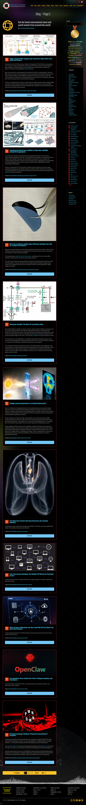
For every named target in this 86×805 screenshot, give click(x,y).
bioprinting (71, 105)
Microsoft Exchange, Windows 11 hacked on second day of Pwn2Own (28, 735)
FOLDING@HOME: (54, 792)
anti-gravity (71, 89)
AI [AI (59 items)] (71, 41)
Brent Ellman (74, 172)
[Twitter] (74, 800)
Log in (21, 28)
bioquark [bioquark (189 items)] (73, 45)
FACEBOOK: (19, 788)
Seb (71, 174)
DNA (70, 78)
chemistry (25, 270)
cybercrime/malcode (21, 585)
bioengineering (72, 101)
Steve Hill (73, 170)
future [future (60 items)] (78, 50)
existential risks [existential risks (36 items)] (70, 50)
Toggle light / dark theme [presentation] (82, 2)
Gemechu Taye (74, 140)
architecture (71, 91)
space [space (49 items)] (70, 62)
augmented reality (73, 95)
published (7, 172)
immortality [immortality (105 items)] (74, 54)
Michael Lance (74, 176)
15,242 (36, 773)
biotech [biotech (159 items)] (78, 45)
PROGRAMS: (70, 792)
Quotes (70, 5)
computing (30, 270)
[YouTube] (79, 800)
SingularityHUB (72, 204)
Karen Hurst (73, 144)
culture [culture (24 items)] (79, 48)
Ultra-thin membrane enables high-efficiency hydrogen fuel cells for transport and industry (30, 245)
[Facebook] (71, 800)
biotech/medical (21, 91)
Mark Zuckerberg (73, 85)
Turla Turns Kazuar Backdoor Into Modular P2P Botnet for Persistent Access (31, 575)
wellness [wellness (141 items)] (78, 64)
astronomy (71, 94)
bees (70, 98)
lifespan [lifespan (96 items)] (70, 57)
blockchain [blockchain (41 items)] (80, 47)
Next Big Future (72, 200)
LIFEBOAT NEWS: (37, 788)
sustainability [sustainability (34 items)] (73, 62)
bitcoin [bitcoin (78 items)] (76, 47)
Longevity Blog (72, 197)
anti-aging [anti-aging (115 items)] (79, 42)
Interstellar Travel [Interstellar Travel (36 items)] (80, 53)
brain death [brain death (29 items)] (69, 48)
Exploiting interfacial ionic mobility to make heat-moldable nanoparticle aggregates (28, 151)
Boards (38, 5)
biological (71, 102)
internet (26, 758)
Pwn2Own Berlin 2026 (13, 746)
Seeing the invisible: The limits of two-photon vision (26, 324)
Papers (52, 5)
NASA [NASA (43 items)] (78, 57)
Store (74, 5)
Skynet (70, 84)
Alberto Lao (73, 161)
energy (19, 356)
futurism (19, 638)
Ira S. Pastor (73, 181)
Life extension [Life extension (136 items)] (78, 55)
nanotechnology (21, 176)
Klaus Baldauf (74, 154)
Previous (17, 773)
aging (70, 87)
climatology (71, 113)
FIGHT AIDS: (19, 792)
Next (43, 773)
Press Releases (80, 5)
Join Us (60, 5)
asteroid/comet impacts (74, 92)
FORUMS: (52, 794)
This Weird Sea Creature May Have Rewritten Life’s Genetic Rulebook (28, 522)
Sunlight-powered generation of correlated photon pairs (27, 403)
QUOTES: (69, 794)
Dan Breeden (74, 134)
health (28, 91)
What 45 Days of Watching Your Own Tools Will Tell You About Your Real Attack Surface (31, 628)
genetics (25, 91)
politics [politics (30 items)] (70, 59)
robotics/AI (31, 758)
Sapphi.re (24, 800)
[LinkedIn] (77, 800)
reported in (23, 256)
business (71, 110)
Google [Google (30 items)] (68, 52)
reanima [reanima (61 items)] (73, 59)
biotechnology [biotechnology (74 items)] (71, 47)
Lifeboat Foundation (11, 800)
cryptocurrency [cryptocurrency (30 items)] (76, 48)
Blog (35, 5)
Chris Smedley (74, 183)
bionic (70, 103)
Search (81, 24)
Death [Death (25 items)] (81, 48)
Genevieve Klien (74, 126)
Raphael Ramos (74, 165)
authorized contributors (29, 28)
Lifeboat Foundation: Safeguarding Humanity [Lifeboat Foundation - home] (14, 5)
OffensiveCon (43, 746)
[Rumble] (82, 800)
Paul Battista (74, 138)
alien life (71, 88)
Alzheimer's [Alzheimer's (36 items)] (74, 41)
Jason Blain (73, 178)
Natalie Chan (74, 168)
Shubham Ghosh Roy (76, 131)
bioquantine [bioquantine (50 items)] (78, 43)
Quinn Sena (73, 133)
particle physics (26, 176)
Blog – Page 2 (43, 14)
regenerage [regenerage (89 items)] (78, 59)
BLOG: (35, 790)
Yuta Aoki (73, 157)
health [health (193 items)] (72, 52)
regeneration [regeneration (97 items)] (71, 61)
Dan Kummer (74, 149)
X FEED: (18, 790)
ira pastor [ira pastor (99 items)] (71, 55)
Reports (48, 5)
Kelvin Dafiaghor (75, 142)
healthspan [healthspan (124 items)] (77, 52)
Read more (29, 95)
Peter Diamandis (72, 77)
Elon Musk (71, 81)
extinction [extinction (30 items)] (75, 50)
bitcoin (70, 108)
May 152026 (7, 59)
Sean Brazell (74, 167)
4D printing (71, 75)
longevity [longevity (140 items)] (74, 57)
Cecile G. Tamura (75, 156)
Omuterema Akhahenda (73, 151)
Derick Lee (73, 159)
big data (70, 99)
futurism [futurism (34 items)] (81, 50)
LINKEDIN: (52, 788)
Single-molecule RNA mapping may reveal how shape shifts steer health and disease (30, 59)
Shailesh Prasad (74, 136)
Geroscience (71, 195)
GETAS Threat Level (7, 791)
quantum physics (21, 438)
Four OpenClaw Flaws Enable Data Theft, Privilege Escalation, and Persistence (30, 679)
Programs (44, 5)
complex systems (73, 115)
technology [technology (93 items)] (79, 62)
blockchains (71, 109)
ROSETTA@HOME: (20, 794)
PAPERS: (35, 794)
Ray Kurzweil (72, 80)
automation (71, 96)
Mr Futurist (71, 198)
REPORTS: (35, 792)
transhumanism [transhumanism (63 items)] (72, 64)
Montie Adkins (74, 179)
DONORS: (52, 790)
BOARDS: (69, 790)
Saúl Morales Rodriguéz (13, 91)
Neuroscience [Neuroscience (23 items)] (81, 57)
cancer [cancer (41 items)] (73, 48)
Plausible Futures (73, 202)
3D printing (71, 74)
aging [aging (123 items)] (69, 42)
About (32, 5)
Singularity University (74, 82)
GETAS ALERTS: (70, 788)
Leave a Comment (33, 91)
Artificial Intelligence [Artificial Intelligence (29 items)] (73, 43)
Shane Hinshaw (74, 163)
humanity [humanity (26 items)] (81, 52)
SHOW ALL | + (71, 185)
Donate (56, 5)
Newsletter (65, 5)
